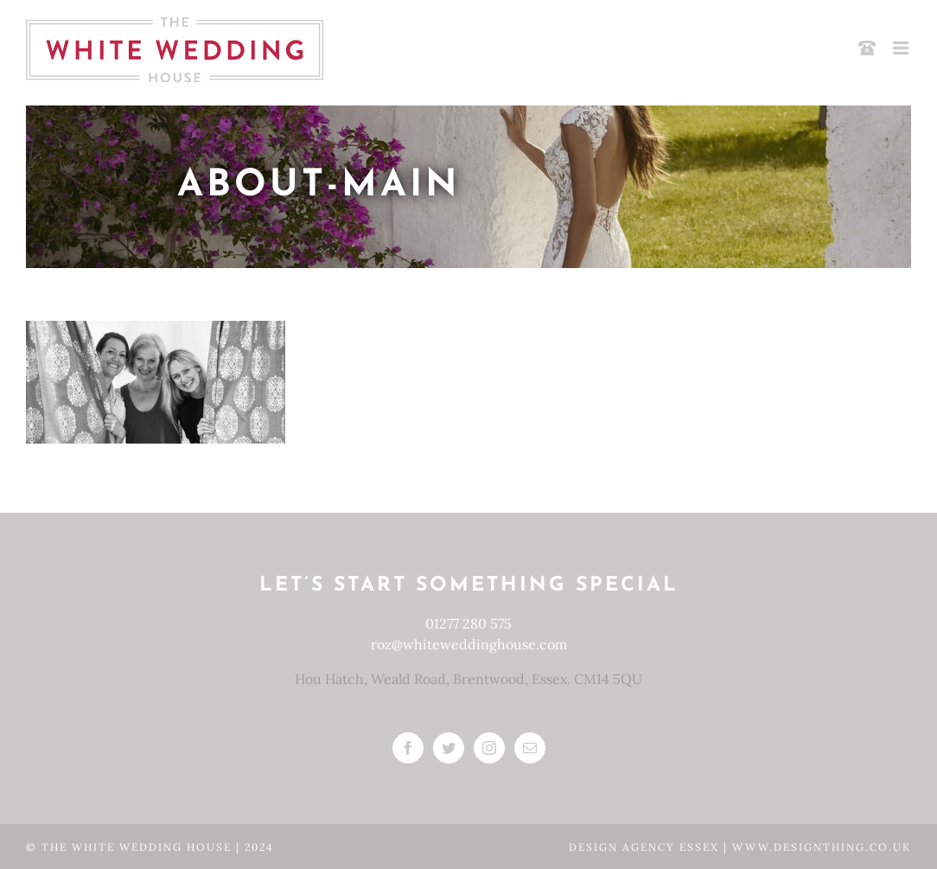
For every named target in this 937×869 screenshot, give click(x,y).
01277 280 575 (468, 623)
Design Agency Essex (646, 846)
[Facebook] (408, 748)
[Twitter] (448, 748)
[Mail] (529, 748)
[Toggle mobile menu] (902, 48)
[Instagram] (489, 748)
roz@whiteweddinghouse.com (469, 644)
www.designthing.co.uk (821, 846)
